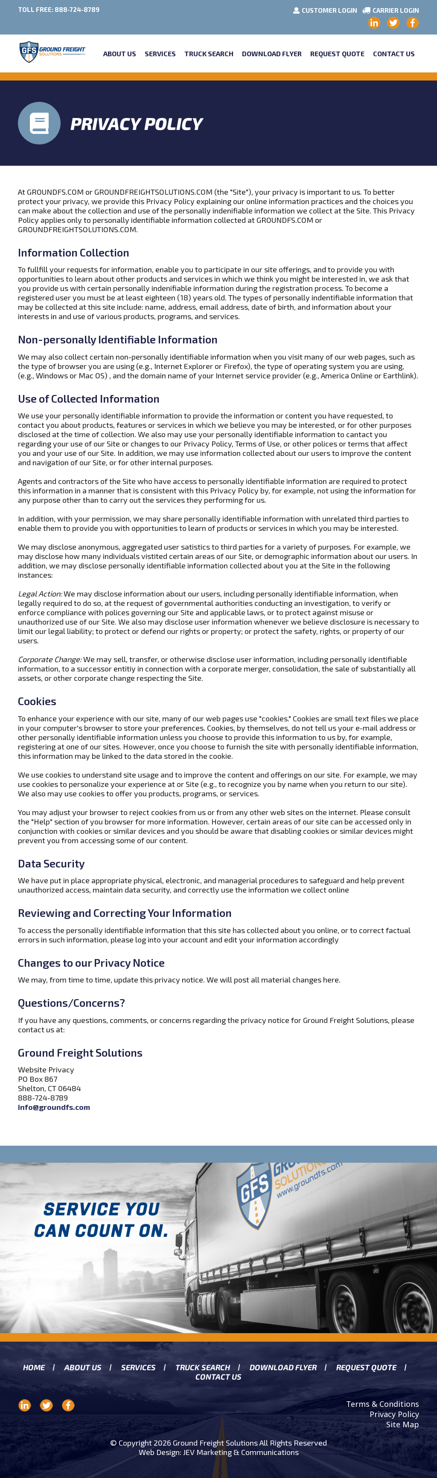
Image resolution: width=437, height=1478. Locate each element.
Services (160, 53)
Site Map (402, 1424)
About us (83, 1367)
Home (33, 1367)
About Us (119, 53)
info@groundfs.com (54, 1107)
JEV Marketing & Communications (241, 1452)
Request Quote (337, 53)
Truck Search (208, 53)
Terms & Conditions (382, 1404)
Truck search (202, 1367)
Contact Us (394, 53)
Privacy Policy (394, 1414)
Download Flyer (272, 53)
